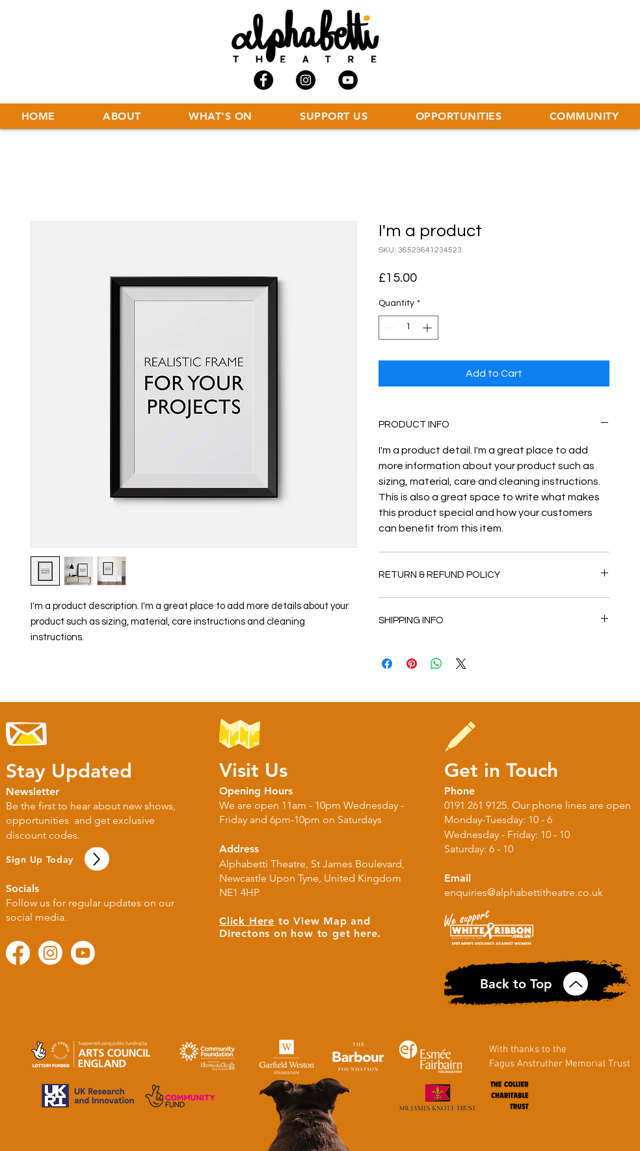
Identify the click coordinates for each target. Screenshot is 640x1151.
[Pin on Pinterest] (412, 663)
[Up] (97, 859)
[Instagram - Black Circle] (305, 80)
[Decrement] (388, 327)
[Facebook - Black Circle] (263, 80)
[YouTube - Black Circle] (348, 80)
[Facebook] (18, 953)
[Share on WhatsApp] (436, 663)
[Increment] (428, 327)
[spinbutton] (408, 327)
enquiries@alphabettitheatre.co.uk (523, 892)
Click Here (246, 921)
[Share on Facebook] (387, 663)
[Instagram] (50, 953)
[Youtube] (83, 953)
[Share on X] (461, 663)
